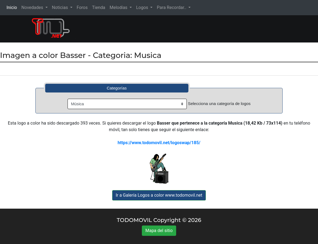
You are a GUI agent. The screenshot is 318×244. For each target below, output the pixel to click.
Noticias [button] (60, 7)
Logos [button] (142, 7)
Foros (82, 7)
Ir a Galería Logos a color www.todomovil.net (159, 195)
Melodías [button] (118, 7)
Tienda (98, 7)
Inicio (13, 7)
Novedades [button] (32, 7)
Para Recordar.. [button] (172, 7)
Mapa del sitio (159, 230)
